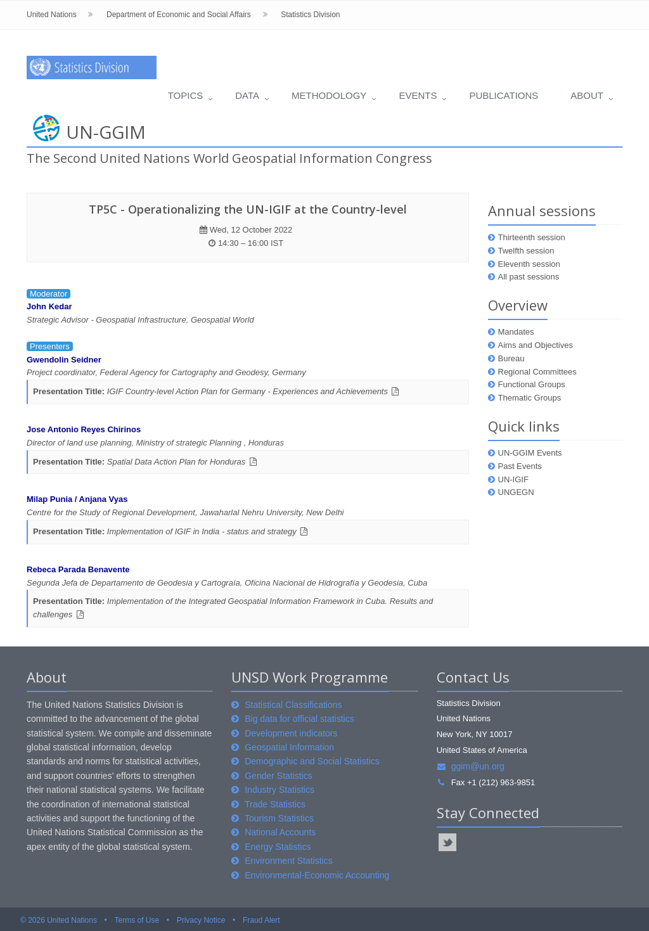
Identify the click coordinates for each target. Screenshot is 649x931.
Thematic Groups (530, 397)
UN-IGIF (513, 479)
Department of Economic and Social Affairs (178, 14)
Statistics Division (310, 14)
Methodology (329, 95)
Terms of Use (136, 920)
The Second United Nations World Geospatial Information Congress (229, 158)
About (586, 95)
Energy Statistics (278, 847)
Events (418, 95)
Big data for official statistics (299, 719)
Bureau (511, 358)
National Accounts (280, 832)
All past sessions (529, 276)
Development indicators (291, 733)
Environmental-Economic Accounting (317, 875)
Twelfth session (526, 250)
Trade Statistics (275, 804)
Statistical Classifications (293, 705)
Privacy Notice (201, 920)
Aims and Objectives (536, 345)
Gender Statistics (278, 776)
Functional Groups (531, 384)
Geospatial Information (289, 747)
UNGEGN (516, 492)
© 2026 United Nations (58, 920)
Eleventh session (529, 264)
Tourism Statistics (279, 818)
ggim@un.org (470, 766)
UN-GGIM (106, 132)
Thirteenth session (531, 237)
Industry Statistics (279, 790)
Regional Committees (537, 371)
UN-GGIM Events (530, 453)
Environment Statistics (289, 861)
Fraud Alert (261, 920)
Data (247, 95)
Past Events (520, 466)
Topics (185, 95)
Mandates (516, 332)
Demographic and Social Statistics (312, 761)
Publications (503, 95)
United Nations (52, 14)
